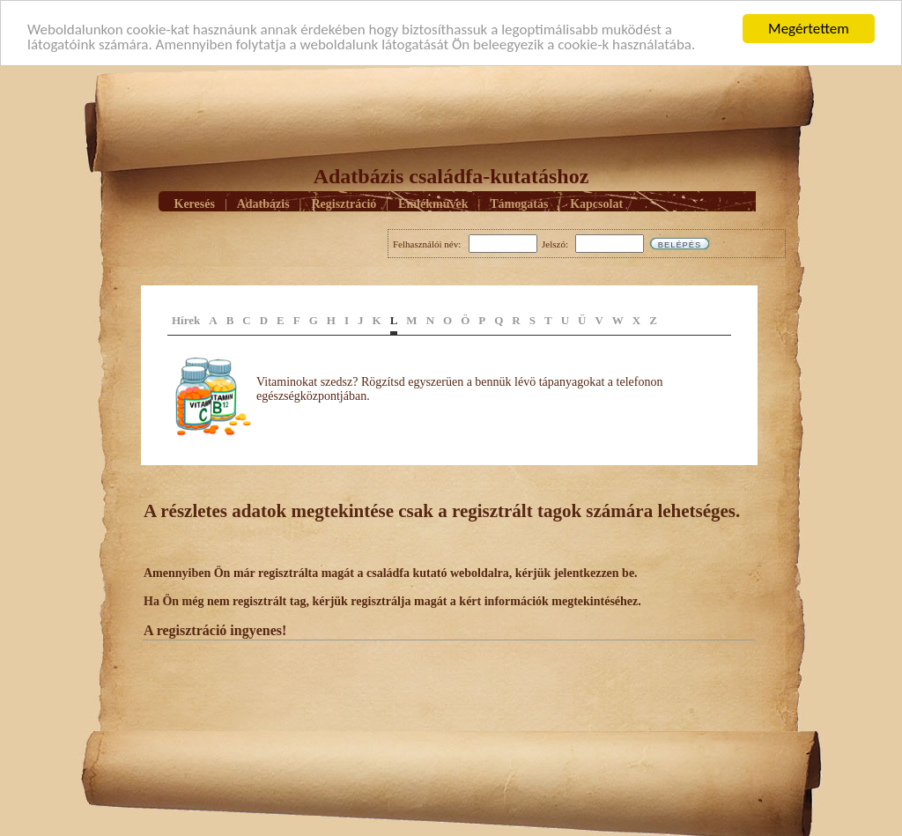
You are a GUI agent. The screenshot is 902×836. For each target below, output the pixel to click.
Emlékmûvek (433, 203)
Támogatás (519, 203)
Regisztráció (343, 203)
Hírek (186, 320)
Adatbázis (263, 203)
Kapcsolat (596, 203)
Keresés (194, 203)
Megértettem (808, 28)
